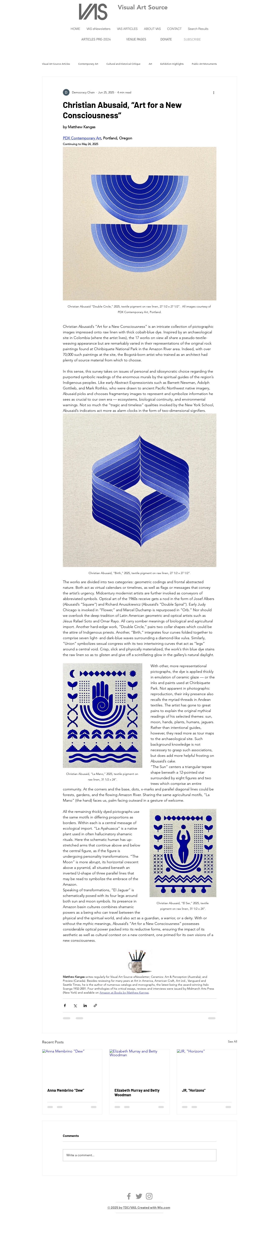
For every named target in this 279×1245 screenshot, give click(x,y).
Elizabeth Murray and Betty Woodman (137, 1092)
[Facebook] (128, 1196)
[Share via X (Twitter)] (75, 1005)
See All (232, 1041)
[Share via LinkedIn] (85, 1005)
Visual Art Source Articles (56, 63)
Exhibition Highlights (172, 63)
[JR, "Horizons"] (207, 1066)
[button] (98, 29)
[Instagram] (149, 1196)
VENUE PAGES (136, 40)
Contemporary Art (88, 63)
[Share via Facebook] (65, 1005)
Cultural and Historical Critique (123, 63)
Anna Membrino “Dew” (65, 1090)
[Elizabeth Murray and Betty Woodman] (139, 1066)
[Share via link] (95, 1005)
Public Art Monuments (204, 63)
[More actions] (213, 92)
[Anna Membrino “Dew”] (72, 1066)
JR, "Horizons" (193, 1090)
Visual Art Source (143, 7)
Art (150, 63)
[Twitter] (139, 1196)
